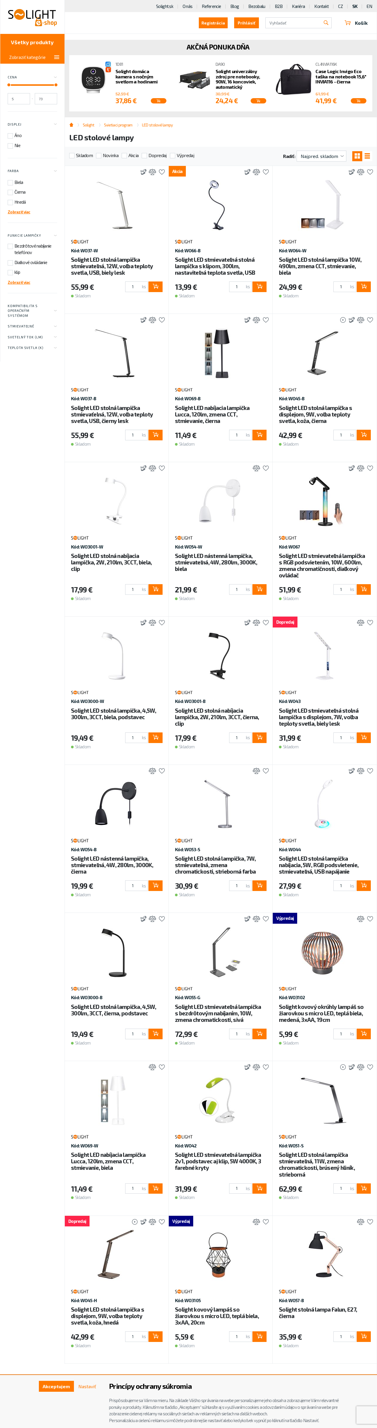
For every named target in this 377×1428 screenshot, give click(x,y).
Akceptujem (56, 1386)
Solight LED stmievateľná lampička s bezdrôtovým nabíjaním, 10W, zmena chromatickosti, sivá (218, 1013)
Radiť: (289, 156)
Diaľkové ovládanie (30, 262)
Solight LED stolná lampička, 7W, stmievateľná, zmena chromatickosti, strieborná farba (215, 865)
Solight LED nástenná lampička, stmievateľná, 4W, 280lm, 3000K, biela (216, 562)
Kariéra (298, 6)
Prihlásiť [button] (246, 22)
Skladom (84, 155)
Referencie (211, 6)
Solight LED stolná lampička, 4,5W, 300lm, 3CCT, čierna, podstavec (113, 1010)
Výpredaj (185, 155)
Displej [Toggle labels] (32, 124)
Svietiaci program (118, 124)
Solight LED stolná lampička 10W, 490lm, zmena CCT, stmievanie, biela (320, 266)
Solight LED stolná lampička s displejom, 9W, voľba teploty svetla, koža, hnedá (107, 1316)
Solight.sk (164, 6)
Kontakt (321, 6)
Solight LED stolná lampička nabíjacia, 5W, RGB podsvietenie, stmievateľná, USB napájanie (318, 865)
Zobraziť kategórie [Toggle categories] (34, 57)
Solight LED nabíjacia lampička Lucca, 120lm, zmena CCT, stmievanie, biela (108, 1161)
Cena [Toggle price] (32, 77)
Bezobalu (256, 6)
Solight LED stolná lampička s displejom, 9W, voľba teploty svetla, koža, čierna (315, 414)
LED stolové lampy (157, 124)
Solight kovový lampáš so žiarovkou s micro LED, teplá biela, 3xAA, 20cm (217, 1316)
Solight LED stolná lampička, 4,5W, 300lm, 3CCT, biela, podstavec (113, 713)
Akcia (133, 155)
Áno (18, 135)
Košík (356, 23)
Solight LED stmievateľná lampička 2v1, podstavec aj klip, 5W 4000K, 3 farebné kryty (218, 1161)
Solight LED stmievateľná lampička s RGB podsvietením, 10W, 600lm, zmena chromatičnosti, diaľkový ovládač (322, 565)
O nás (187, 6)
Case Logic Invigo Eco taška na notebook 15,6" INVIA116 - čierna (340, 76)
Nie (17, 145)
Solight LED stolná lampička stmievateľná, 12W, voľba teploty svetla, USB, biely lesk (112, 266)
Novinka (110, 155)
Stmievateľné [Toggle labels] (32, 326)
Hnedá (20, 202)
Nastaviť (87, 1386)
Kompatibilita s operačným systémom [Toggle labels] (32, 310)
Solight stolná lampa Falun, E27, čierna (318, 1312)
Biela (18, 182)
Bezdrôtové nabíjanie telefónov (33, 249)
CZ (340, 6)
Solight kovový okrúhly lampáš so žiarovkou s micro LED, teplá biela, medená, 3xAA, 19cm (321, 1013)
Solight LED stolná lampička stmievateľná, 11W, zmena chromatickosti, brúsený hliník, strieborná (317, 1164)
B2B (279, 6)
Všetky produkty (32, 42)
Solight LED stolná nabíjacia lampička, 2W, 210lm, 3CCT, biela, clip (111, 562)
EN (369, 6)
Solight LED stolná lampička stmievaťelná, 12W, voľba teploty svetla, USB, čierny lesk (112, 414)
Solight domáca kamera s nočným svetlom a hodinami (136, 76)
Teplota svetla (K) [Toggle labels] (32, 348)
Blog (234, 6)
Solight (89, 124)
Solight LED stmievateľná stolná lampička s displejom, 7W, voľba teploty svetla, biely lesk (318, 717)
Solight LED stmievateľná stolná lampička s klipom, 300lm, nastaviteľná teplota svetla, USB (215, 266)
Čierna (20, 192)
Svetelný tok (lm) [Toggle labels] (32, 337)
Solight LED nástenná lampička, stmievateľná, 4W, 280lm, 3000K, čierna (112, 865)
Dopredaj (157, 155)
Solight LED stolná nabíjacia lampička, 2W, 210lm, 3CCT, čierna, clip (217, 717)
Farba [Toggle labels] (32, 171)
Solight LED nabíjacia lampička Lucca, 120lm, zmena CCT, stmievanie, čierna (212, 414)
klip (17, 272)
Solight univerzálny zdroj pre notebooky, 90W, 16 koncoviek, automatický (238, 79)
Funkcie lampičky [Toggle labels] (32, 235)
